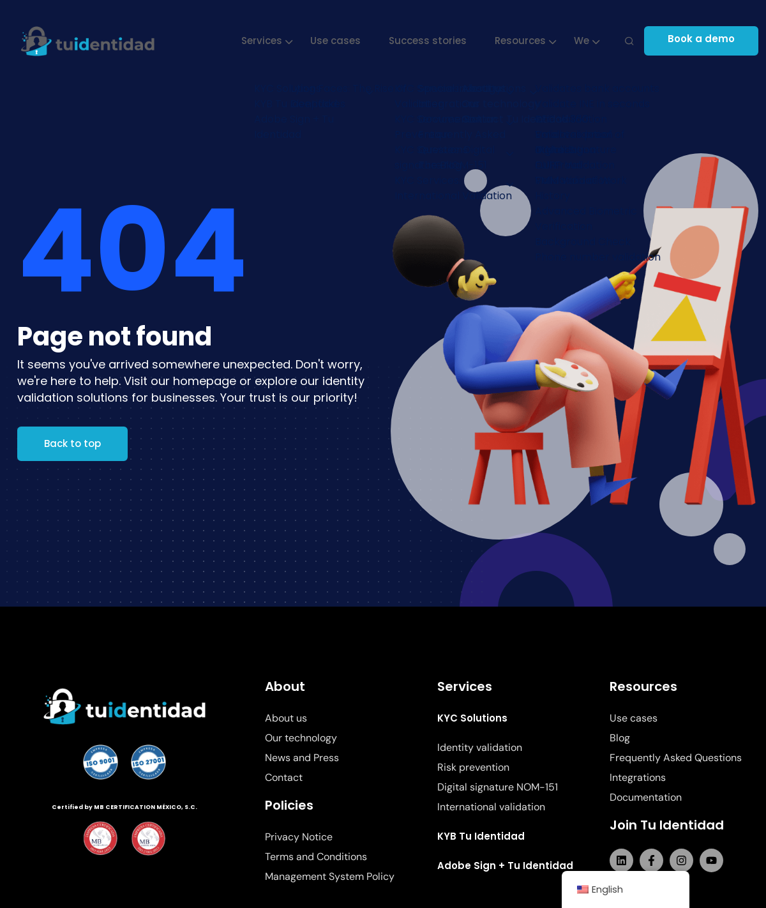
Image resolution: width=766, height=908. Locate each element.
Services (263, 40)
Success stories (430, 40)
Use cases (337, 40)
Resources (522, 40)
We (583, 40)
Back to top (72, 443)
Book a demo (706, 40)
